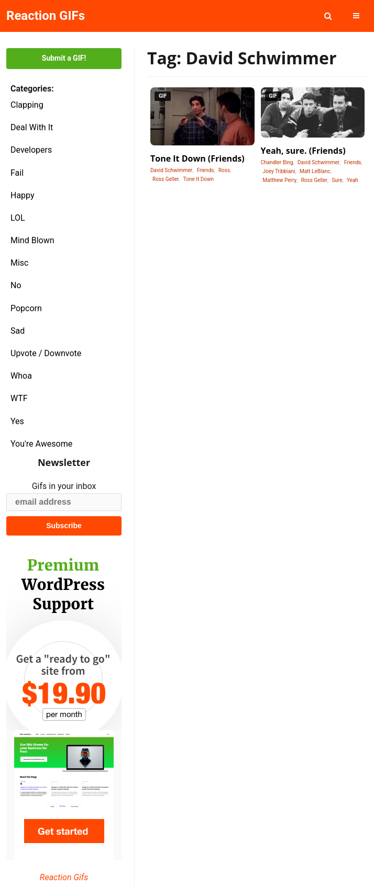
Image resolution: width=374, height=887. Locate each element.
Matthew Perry (280, 180)
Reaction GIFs (45, 15)
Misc (19, 263)
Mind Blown (32, 240)
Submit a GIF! (64, 58)
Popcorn (26, 308)
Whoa (21, 376)
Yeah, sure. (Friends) (303, 150)
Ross (224, 170)
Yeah (352, 180)
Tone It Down (198, 179)
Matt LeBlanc (315, 171)
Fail (17, 173)
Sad (17, 331)
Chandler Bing (277, 162)
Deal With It (31, 127)
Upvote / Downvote (45, 353)
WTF (19, 398)
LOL (17, 218)
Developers (31, 150)
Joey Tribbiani (279, 171)
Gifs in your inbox (64, 486)
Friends (205, 170)
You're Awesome (41, 444)
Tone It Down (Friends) (197, 158)
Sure (337, 180)
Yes (17, 421)
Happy (22, 195)
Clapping (26, 105)
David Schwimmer (171, 170)
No (15, 285)
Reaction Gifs (64, 877)
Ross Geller (165, 179)
